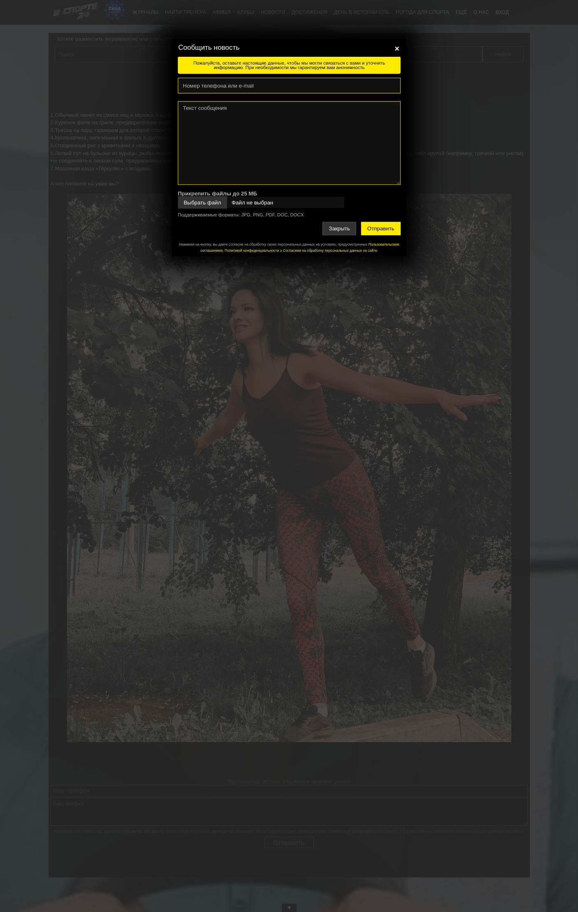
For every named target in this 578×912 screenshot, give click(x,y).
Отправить (380, 228)
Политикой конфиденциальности (251, 250)
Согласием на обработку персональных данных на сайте (330, 250)
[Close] (397, 48)
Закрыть (339, 228)
